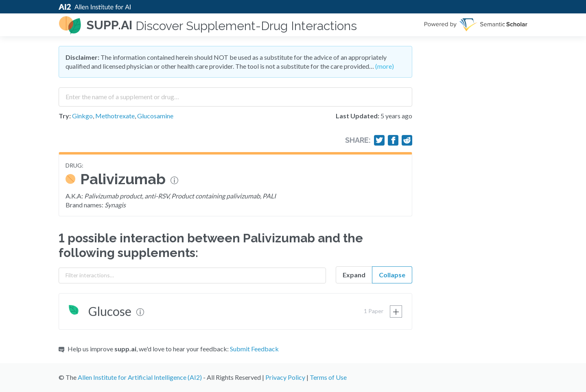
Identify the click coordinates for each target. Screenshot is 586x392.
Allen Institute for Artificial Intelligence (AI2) (140, 377)
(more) (384, 66)
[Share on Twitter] (379, 140)
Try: (65, 116)
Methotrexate (115, 116)
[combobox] (235, 93)
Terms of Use (328, 377)
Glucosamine (155, 116)
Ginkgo (82, 116)
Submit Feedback (254, 349)
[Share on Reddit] (407, 140)
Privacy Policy (285, 377)
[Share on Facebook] (393, 140)
